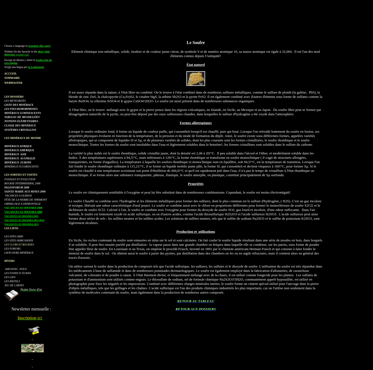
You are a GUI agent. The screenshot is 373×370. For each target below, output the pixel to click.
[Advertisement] (187, 14)
